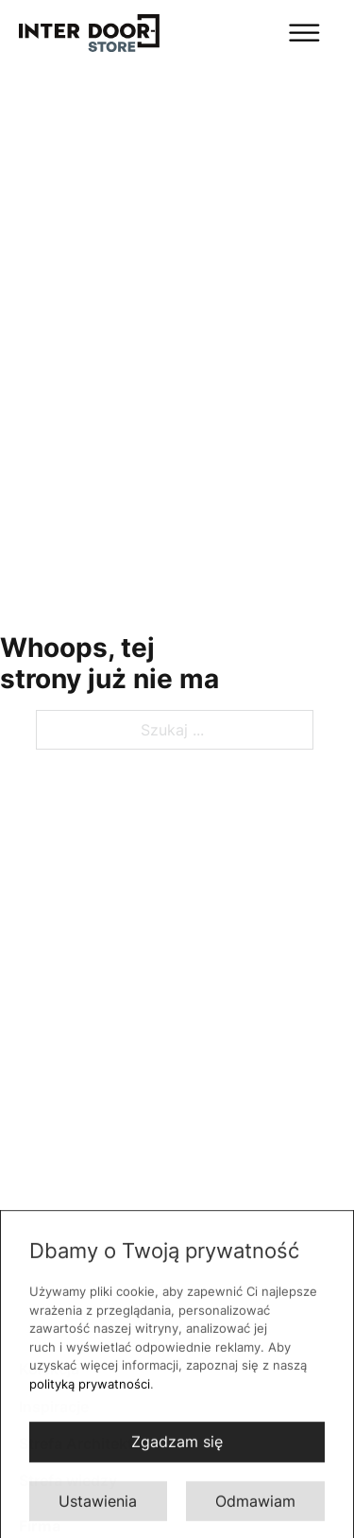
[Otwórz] (256, 33)
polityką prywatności (89, 1388)
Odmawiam (255, 1505)
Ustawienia (98, 1505)
